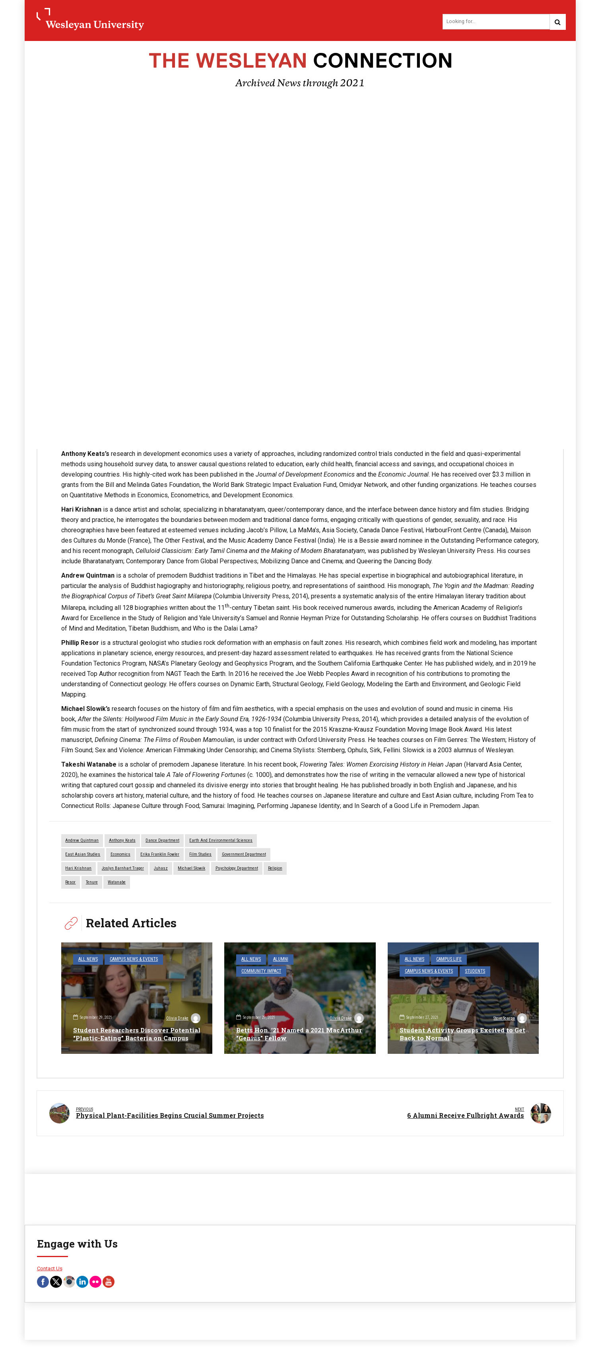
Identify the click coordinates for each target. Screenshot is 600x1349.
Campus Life (446, 960)
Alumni (277, 960)
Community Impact (316, 960)
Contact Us (49, 1265)
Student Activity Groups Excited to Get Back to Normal (457, 1034)
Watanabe (117, 883)
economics (120, 855)
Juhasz (161, 869)
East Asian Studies (83, 855)
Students (471, 970)
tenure (92, 883)
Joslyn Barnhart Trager (123, 869)
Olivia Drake (182, 1010)
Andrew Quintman (82, 841)
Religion (275, 869)
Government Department (244, 855)
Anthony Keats (122, 841)
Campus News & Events (130, 960)
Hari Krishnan (79, 869)
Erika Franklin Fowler (159, 855)
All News (87, 960)
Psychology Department (237, 869)
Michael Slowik (191, 869)
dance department (162, 841)
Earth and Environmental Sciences (220, 841)
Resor (71, 883)
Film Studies (200, 855)
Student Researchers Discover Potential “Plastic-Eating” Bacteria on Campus (135, 1030)
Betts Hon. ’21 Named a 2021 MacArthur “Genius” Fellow (282, 1034)
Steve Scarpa (509, 1019)
